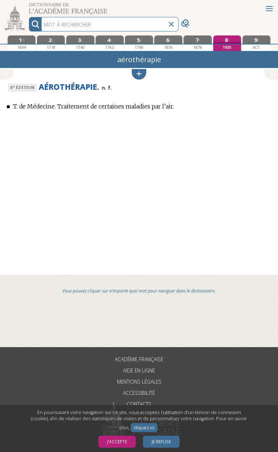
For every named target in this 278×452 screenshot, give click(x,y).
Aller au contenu (28, 6)
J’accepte (117, 442)
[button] (139, 74)
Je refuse (161, 442)
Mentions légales (139, 381)
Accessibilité (139, 392)
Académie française (139, 359)
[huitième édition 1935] (227, 43)
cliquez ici (144, 428)
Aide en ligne (139, 370)
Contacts (139, 404)
